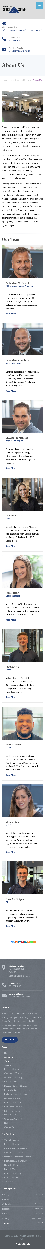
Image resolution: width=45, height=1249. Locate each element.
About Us (8, 1057)
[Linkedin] (19, 942)
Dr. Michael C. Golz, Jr (17, 360)
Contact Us (9, 1127)
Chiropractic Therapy (13, 1073)
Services (8, 1065)
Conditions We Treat (13, 1119)
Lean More (9, 1040)
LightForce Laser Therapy (15, 1094)
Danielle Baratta (14, 515)
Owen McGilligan (15, 899)
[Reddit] (16, 942)
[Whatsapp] (31, 942)
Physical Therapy (11, 1069)
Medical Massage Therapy (15, 1086)
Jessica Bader (12, 593)
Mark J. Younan (14, 744)
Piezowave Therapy (12, 1102)
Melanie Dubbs (13, 822)
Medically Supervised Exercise (17, 1090)
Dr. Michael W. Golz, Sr (18, 283)
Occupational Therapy (13, 1077)
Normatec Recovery (12, 1098)
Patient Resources (12, 1111)
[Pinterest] (22, 942)
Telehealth (8, 1182)
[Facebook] (11, 942)
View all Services (11, 1140)
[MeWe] (25, 942)
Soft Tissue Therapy (13, 1107)
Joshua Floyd (12, 666)
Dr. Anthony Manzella (17, 437)
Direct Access (10, 1114)
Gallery (7, 1123)
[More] (34, 942)
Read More (11, 313)
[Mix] (28, 942)
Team (6, 1061)
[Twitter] (13, 942)
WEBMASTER (22, 1244)
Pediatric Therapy (12, 1081)
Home (6, 1053)
